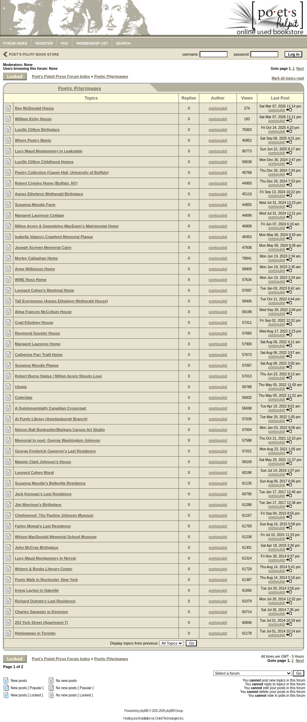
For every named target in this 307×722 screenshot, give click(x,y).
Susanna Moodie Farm (35, 205)
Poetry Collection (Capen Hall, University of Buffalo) (61, 172)
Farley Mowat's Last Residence (43, 526)
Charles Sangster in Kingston (41, 612)
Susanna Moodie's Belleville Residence (50, 483)
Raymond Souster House (37, 333)
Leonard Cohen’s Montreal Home (44, 290)
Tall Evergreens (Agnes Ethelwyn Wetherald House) (61, 301)
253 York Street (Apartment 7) (41, 622)
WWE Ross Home (31, 280)
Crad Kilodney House (34, 322)
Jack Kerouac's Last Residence (43, 494)
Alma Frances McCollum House (43, 312)
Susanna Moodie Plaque (37, 365)
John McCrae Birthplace (36, 547)
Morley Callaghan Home (36, 258)
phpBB (144, 711)
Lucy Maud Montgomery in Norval (45, 558)
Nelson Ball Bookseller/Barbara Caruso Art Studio (60, 430)
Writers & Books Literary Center (44, 569)
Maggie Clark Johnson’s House (43, 462)
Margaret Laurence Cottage (39, 215)
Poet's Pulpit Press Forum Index (61, 76)
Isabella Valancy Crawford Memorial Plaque (54, 237)
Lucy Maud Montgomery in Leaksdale (49, 151)
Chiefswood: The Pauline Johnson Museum (54, 515)
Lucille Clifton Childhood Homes (44, 162)
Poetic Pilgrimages (111, 76)
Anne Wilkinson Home (35, 269)
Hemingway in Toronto (35, 633)
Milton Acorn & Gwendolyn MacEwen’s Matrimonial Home (67, 226)
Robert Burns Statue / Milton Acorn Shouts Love (58, 376)
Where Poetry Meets (33, 140)
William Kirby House (33, 119)
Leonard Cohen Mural (34, 472)
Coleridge (23, 397)
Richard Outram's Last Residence (45, 601)
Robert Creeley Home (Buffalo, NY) (46, 183)
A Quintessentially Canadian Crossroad (50, 408)
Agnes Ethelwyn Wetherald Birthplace (49, 194)
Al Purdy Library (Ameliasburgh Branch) (51, 419)
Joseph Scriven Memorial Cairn (43, 247)
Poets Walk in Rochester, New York (46, 580)
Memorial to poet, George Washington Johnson (57, 440)
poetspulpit (218, 108)
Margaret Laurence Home (37, 344)
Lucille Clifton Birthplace (37, 130)
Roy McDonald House (34, 108)
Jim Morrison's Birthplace (38, 505)
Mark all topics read (288, 78)
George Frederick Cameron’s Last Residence (55, 451)
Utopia (21, 387)
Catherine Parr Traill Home (39, 355)
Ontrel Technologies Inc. (169, 718)
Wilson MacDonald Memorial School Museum (55, 537)
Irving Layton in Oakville (37, 590)
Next (300, 69)
